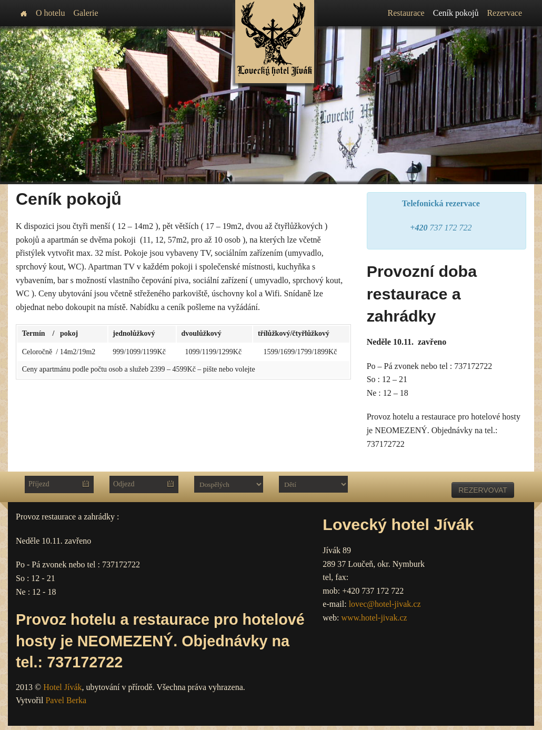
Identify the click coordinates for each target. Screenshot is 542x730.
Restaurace (406, 12)
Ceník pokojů (456, 12)
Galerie (86, 12)
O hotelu (50, 12)
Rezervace (504, 12)
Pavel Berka (65, 700)
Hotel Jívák (62, 687)
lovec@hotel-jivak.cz (385, 603)
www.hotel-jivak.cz (374, 617)
